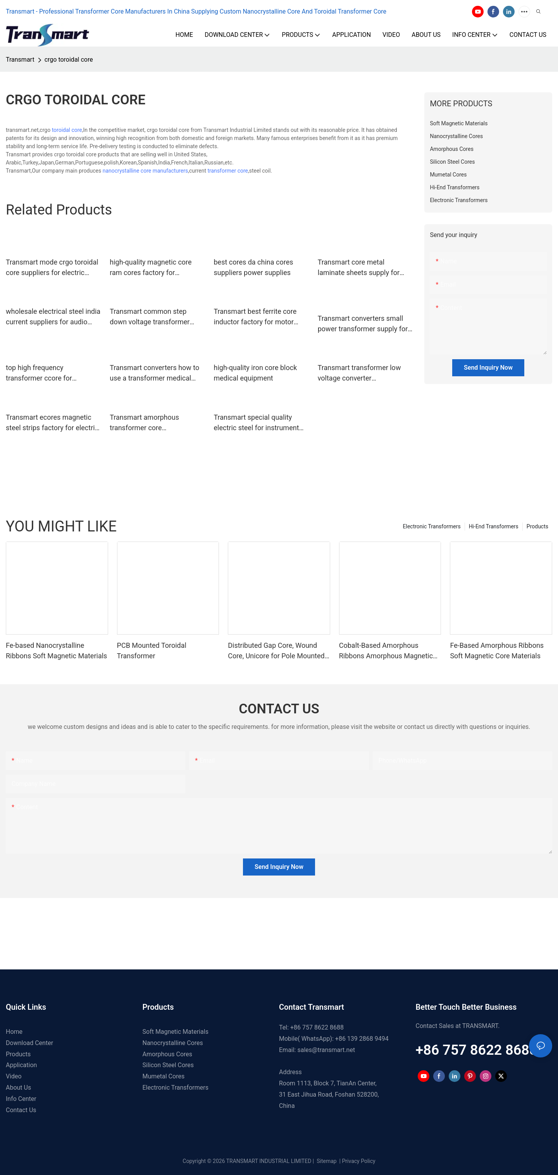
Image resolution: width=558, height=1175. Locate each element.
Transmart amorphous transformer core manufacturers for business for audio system (152, 423)
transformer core (228, 171)
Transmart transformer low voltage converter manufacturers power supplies (365, 373)
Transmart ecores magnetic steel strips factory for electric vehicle (52, 423)
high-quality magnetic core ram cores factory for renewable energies (150, 268)
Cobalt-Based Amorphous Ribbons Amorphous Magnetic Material (386, 651)
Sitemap (326, 1161)
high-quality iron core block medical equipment (255, 372)
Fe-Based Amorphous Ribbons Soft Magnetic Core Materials (497, 650)
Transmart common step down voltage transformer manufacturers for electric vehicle (150, 317)
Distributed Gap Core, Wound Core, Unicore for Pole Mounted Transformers (276, 651)
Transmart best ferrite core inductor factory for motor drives (255, 317)
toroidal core (67, 130)
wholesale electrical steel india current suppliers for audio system (53, 317)
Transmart (20, 59)
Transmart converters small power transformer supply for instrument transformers (363, 324)
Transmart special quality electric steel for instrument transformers (256, 423)
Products (537, 526)
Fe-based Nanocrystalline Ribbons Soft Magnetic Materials (56, 650)
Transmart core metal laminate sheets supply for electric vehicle (359, 268)
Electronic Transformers (432, 526)
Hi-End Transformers (493, 526)
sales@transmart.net (326, 1050)
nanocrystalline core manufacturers (145, 171)
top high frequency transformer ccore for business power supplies (44, 373)
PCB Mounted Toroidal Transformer (151, 650)
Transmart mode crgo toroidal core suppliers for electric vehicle (52, 268)
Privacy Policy (358, 1161)
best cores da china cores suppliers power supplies (253, 267)
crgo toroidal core (69, 59)
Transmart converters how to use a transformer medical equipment (154, 373)
